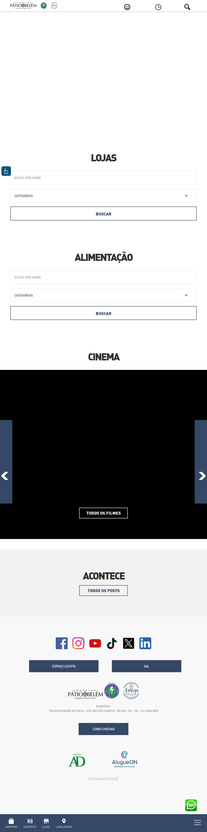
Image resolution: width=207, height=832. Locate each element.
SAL (146, 666)
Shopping (11, 826)
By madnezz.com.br (103, 778)
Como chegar (103, 729)
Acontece (29, 826)
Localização (64, 826)
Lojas (46, 826)
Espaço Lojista (64, 666)
